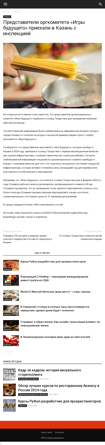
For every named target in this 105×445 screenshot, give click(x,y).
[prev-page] (5, 352)
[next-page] (10, 352)
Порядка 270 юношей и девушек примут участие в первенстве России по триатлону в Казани (27, 239)
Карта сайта (46, 432)
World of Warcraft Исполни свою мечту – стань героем (55, 291)
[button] (5, 4)
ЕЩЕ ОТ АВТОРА (42, 253)
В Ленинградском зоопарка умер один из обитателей (55, 337)
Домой (6, 11)
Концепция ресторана (28, 379)
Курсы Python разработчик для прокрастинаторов (53, 261)
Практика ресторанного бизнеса (33, 394)
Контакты (59, 432)
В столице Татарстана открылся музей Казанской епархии (81, 237)
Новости (17, 11)
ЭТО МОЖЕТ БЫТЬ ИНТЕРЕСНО (17, 253)
